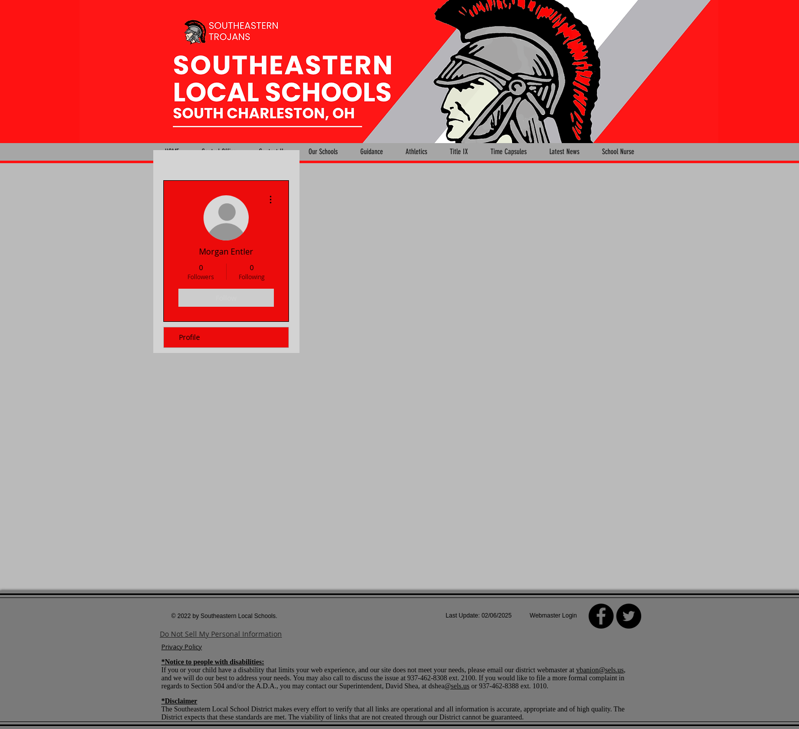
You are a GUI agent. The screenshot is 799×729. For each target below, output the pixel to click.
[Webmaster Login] (553, 616)
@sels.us (456, 686)
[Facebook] (601, 616)
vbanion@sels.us (600, 670)
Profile (189, 337)
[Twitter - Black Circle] (628, 616)
